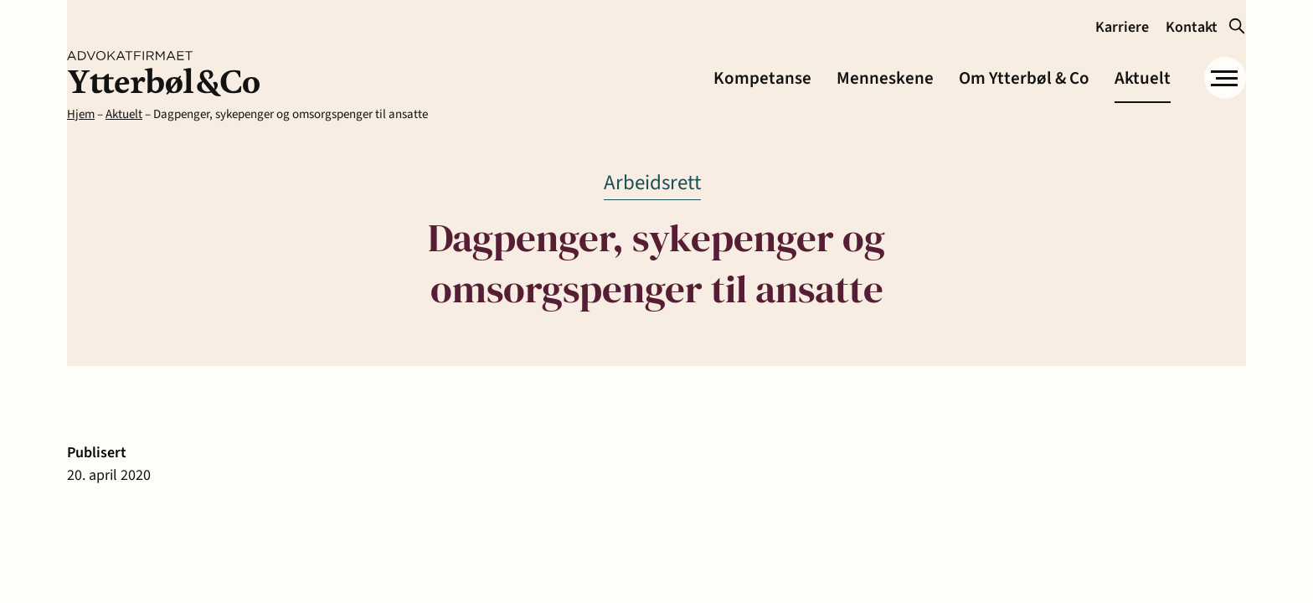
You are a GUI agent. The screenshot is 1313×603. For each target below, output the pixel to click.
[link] (163, 73)
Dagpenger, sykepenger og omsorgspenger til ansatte (290, 114)
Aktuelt (124, 114)
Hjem (81, 114)
